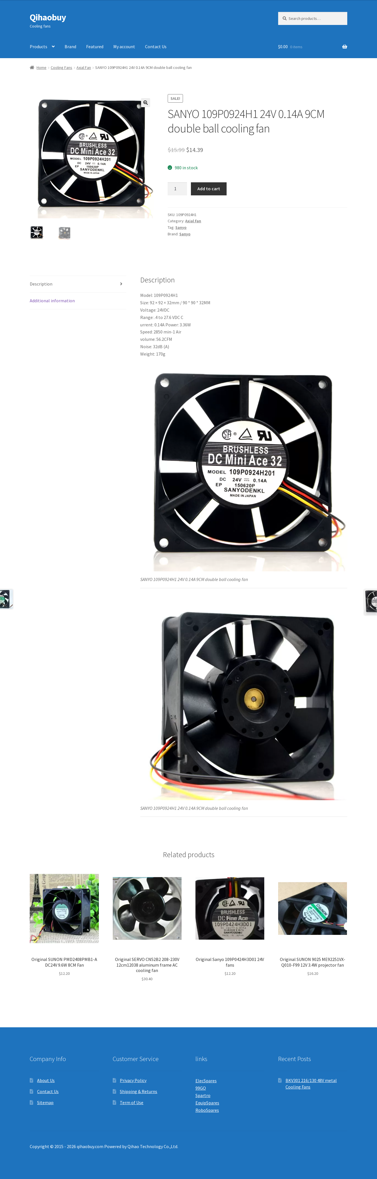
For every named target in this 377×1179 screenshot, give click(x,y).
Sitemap (45, 1102)
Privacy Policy (133, 1080)
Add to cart (208, 188)
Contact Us (156, 46)
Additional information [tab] (52, 300)
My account (124, 46)
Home (41, 67)
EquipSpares (207, 1103)
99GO (200, 1088)
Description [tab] (41, 284)
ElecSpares (206, 1080)
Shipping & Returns (138, 1091)
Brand (70, 46)
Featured (94, 46)
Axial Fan (83, 67)
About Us (46, 1080)
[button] (145, 102)
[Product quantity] (177, 188)
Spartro (202, 1095)
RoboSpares (207, 1110)
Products (38, 46)
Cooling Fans (61, 67)
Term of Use (131, 1102)
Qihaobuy (48, 17)
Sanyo (180, 227)
